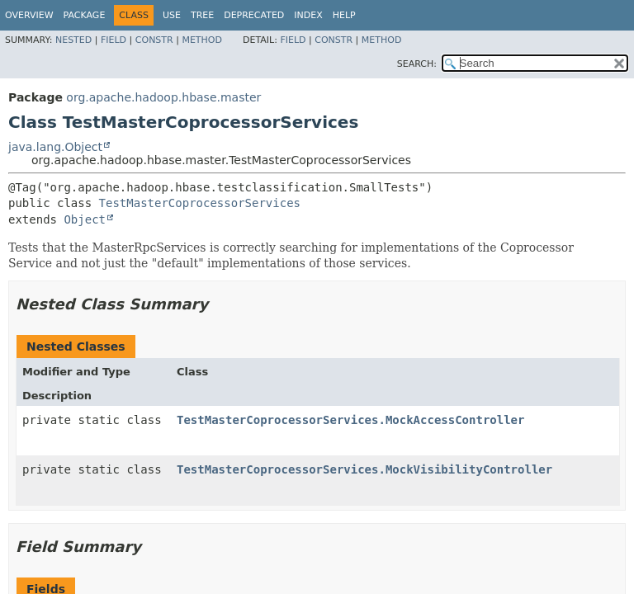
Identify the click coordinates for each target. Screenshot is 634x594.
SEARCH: (417, 64)
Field (113, 40)
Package (85, 15)
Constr (154, 40)
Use (172, 15)
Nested (73, 40)
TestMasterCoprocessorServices (199, 203)
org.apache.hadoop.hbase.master (163, 97)
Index (308, 15)
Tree (202, 15)
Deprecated (254, 15)
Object (85, 219)
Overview (29, 15)
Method (202, 40)
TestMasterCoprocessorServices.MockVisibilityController (364, 469)
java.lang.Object (55, 146)
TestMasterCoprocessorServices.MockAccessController (350, 420)
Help (344, 15)
